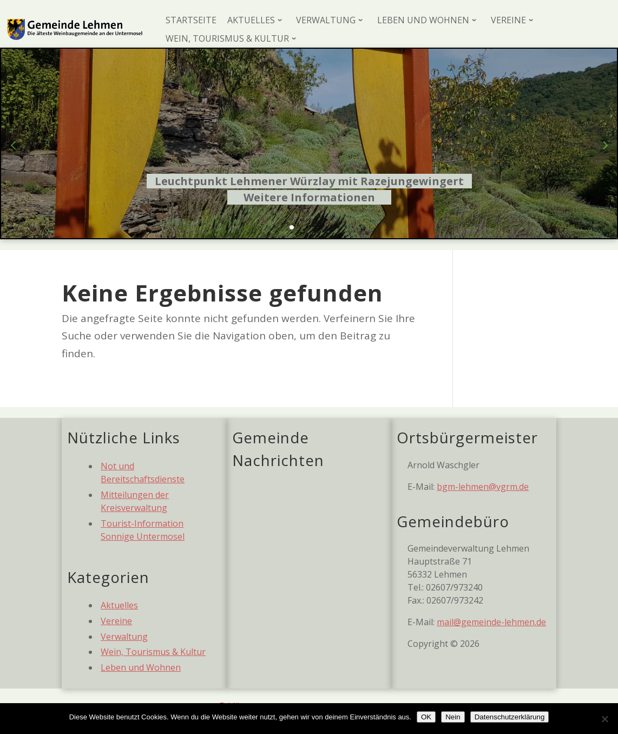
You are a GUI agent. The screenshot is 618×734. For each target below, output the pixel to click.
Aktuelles (119, 605)
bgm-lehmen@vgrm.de (483, 487)
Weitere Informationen (309, 197)
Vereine (116, 621)
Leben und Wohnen (141, 667)
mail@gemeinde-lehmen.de (491, 622)
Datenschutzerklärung (510, 717)
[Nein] (604, 718)
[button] (292, 227)
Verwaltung (124, 637)
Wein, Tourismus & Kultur (153, 652)
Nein (452, 717)
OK (426, 717)
